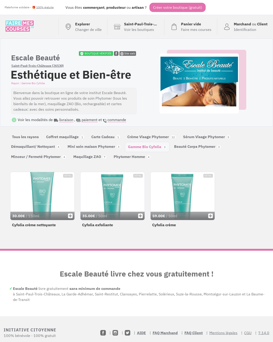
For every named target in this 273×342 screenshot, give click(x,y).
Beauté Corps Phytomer (197, 146)
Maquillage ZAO (89, 156)
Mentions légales (223, 332)
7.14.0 (263, 332)
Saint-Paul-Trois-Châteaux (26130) (37, 66)
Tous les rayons (25, 136)
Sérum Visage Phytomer (206, 136)
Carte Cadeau (105, 136)
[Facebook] (103, 332)
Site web (127, 53)
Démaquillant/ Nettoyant (35, 146)
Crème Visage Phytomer (151, 136)
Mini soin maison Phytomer (94, 146)
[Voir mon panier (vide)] (190, 26)
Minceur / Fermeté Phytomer (38, 156)
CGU (248, 332)
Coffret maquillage (65, 136)
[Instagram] (115, 332)
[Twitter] (127, 332)
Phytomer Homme (132, 156)
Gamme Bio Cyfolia (147, 146)
